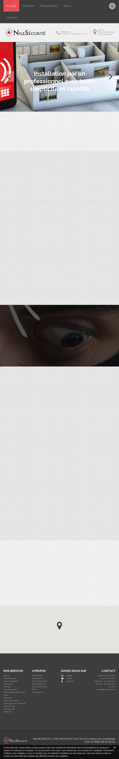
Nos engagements (40, 681)
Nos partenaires (38, 684)
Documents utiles (39, 687)
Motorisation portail (11, 701)
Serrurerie (7, 698)
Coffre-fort (7, 712)
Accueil (11, 5)
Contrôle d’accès (10, 689)
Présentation (48, 5)
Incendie (7, 687)
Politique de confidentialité (102, 739)
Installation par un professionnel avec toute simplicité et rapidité (59, 81)
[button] (59, 626)
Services (28, 5)
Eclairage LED (9, 709)
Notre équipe (37, 678)
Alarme (6, 675)
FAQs (34, 689)
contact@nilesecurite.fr (106, 689)
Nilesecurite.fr (42, 739)
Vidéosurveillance (10, 681)
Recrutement (38, 692)
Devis (67, 5)
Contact (12, 17)
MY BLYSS (110, 742)
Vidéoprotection (10, 678)
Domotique (8, 684)
